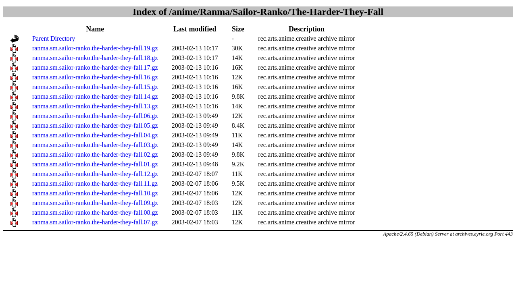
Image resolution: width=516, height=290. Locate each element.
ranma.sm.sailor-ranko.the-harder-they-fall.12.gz (95, 173)
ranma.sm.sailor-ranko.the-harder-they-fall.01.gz (95, 164)
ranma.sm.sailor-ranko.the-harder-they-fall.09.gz (95, 202)
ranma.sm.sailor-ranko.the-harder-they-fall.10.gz (95, 193)
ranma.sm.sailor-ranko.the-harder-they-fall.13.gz (95, 106)
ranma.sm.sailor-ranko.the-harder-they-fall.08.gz (95, 212)
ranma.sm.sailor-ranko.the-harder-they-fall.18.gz (95, 57)
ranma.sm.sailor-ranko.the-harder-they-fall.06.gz (95, 115)
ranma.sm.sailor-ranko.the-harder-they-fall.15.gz (95, 86)
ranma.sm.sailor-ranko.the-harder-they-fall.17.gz (95, 67)
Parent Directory (53, 38)
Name (95, 29)
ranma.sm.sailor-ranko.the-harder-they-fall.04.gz (95, 135)
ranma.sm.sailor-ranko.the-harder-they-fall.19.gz (95, 48)
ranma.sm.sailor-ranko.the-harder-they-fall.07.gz (95, 222)
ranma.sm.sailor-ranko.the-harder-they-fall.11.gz (95, 183)
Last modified (194, 29)
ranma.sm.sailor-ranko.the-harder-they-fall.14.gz (95, 96)
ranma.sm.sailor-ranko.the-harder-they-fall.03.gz (95, 144)
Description (307, 29)
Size (238, 29)
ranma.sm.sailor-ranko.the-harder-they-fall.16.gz (95, 77)
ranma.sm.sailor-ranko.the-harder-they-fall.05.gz (95, 125)
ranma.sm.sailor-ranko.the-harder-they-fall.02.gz (95, 154)
